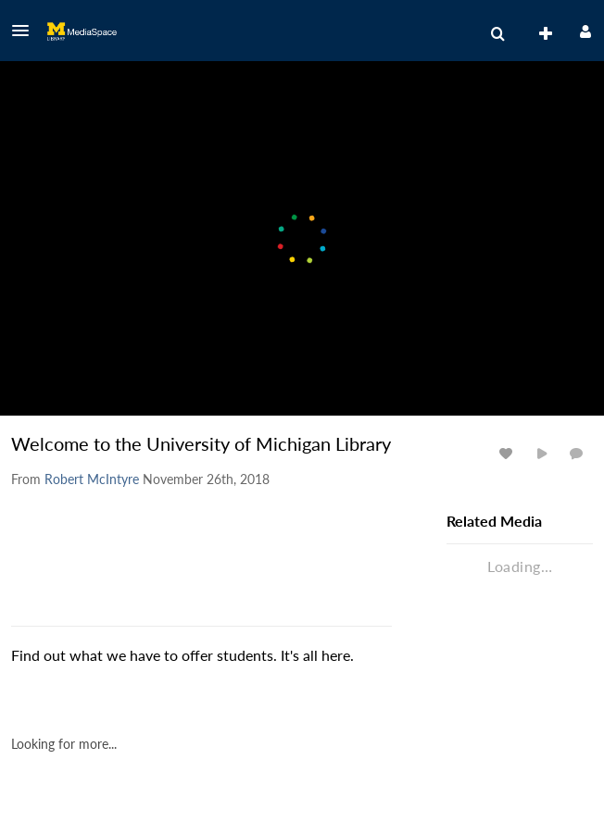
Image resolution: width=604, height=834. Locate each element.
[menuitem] (497, 34)
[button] (26, 31)
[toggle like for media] (508, 453)
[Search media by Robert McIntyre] (91, 479)
